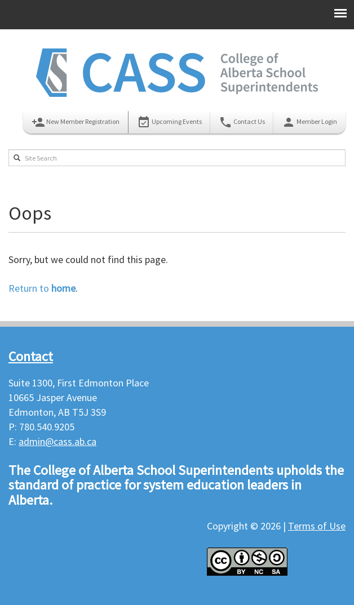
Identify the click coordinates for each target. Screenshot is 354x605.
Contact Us (242, 122)
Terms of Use (317, 525)
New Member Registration (76, 122)
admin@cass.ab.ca (57, 441)
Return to (42, 288)
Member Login (309, 122)
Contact (30, 356)
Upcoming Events (169, 122)
